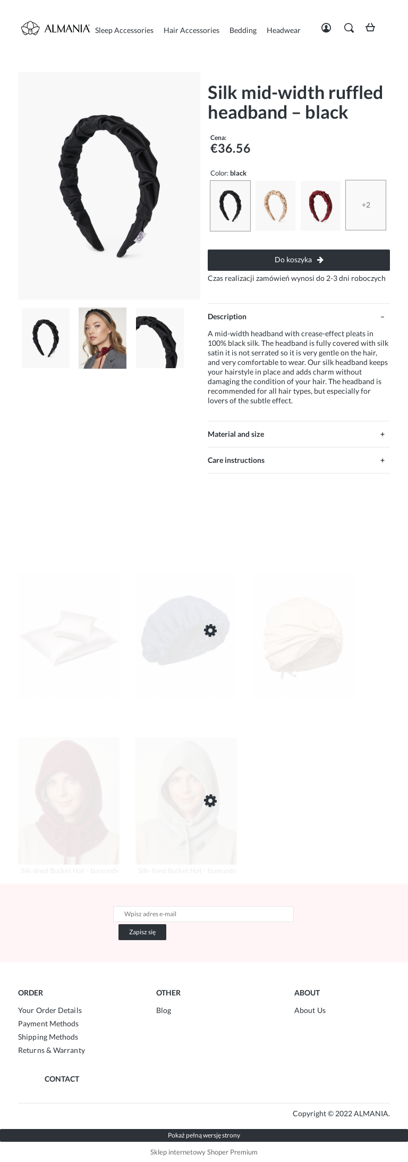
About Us (310, 1010)
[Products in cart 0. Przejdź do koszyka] (373, 31)
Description (227, 316)
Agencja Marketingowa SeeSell (174, 1113)
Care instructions (236, 459)
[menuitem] (124, 30)
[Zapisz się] (142, 932)
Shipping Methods (48, 1036)
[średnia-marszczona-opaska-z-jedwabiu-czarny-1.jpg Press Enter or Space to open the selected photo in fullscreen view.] (109, 186)
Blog (163, 1010)
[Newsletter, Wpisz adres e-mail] (203, 914)
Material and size (236, 433)
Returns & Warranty (51, 1050)
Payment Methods (48, 1023)
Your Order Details (50, 1010)
